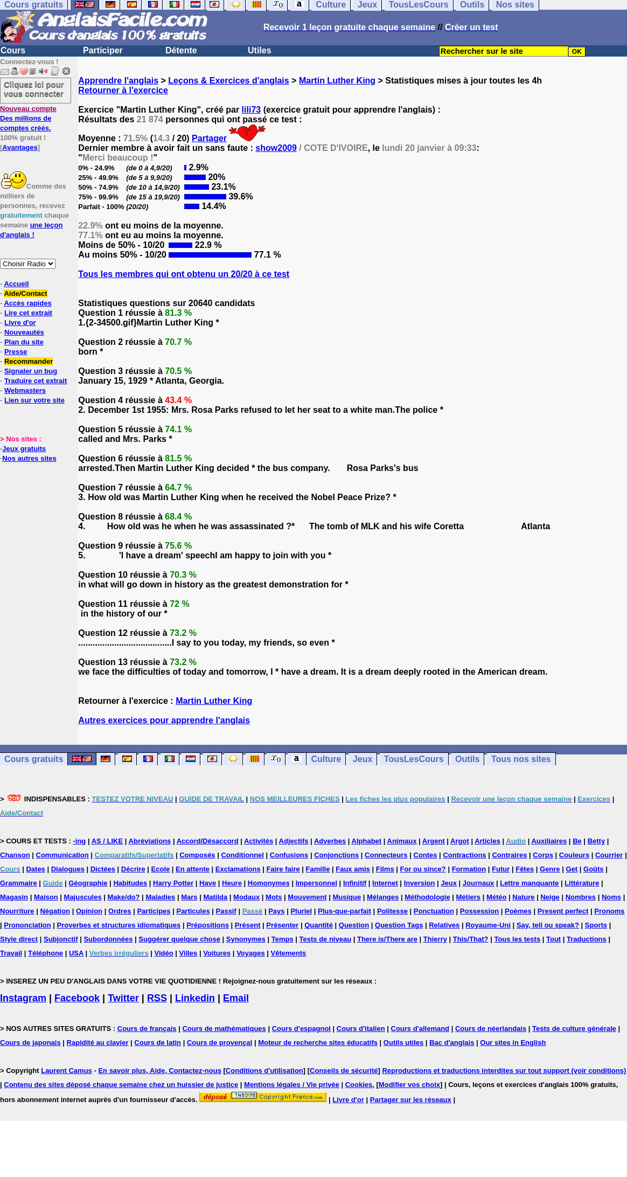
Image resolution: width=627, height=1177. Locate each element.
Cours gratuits (33, 759)
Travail (11, 953)
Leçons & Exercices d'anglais (228, 80)
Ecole (160, 869)
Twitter (123, 998)
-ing (79, 841)
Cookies (359, 1085)
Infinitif (354, 883)
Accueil (16, 284)
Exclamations (238, 869)
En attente (193, 869)
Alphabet (367, 841)
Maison (46, 897)
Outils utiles (403, 1042)
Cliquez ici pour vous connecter (34, 89)
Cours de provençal (219, 1042)
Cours (13, 50)
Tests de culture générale (574, 1028)
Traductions (587, 939)
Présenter (282, 925)
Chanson (15, 855)
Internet (385, 883)
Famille (318, 869)
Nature (523, 897)
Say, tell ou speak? (548, 925)
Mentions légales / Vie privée (291, 1085)
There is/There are (387, 939)
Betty (596, 841)
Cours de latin (157, 1042)
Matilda (215, 897)
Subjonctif (61, 939)
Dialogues (68, 869)
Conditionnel (242, 855)
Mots (274, 897)
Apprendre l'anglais (118, 80)
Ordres (119, 911)
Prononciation (27, 925)
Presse (15, 352)
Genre (550, 869)
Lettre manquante (529, 883)
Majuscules (83, 897)
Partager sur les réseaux (410, 1100)
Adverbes (330, 841)
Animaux (402, 841)
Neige (549, 897)
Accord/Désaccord (208, 841)
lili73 (251, 109)
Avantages (19, 147)
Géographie (87, 883)
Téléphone (45, 953)
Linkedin (195, 998)
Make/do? (124, 897)
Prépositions (207, 925)
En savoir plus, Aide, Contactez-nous (159, 1071)
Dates (35, 869)
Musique (346, 897)
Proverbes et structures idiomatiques (119, 925)
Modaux (246, 897)
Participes (153, 911)
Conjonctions (336, 855)
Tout (553, 939)
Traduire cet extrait (35, 381)
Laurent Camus (66, 1071)
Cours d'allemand (420, 1028)
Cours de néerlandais (490, 1028)
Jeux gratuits (24, 449)
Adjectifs (294, 841)
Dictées (102, 869)
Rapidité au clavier (98, 1042)
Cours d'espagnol (301, 1028)
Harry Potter (173, 883)
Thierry (435, 939)
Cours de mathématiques (224, 1028)
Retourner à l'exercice (123, 90)
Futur (501, 869)
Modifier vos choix (409, 1085)
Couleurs (574, 855)
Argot (459, 841)
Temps (282, 939)
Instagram (23, 998)
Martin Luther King (337, 80)
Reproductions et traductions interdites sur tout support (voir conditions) (504, 1071)
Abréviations (150, 841)
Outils (467, 759)
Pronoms (609, 911)
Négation (55, 911)
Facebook (77, 998)
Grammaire (18, 883)
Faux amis (353, 869)
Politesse (392, 911)
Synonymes (246, 939)
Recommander (28, 361)
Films (385, 869)
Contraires (509, 855)
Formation (469, 869)
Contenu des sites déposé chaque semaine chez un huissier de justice (121, 1085)
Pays (276, 911)
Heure (232, 883)
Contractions (464, 855)
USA (76, 953)
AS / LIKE (107, 841)
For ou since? (423, 869)
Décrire (133, 869)
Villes (188, 953)
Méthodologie (427, 897)
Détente (181, 50)
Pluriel (301, 911)
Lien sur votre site (34, 400)
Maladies (160, 897)
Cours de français (147, 1028)
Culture (326, 759)
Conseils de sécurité (344, 1071)
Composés (197, 855)
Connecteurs (386, 855)
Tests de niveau (325, 939)
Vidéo (164, 953)
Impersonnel (316, 883)
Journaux (478, 883)
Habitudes (130, 883)
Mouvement (307, 897)
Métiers (468, 897)
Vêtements (288, 953)
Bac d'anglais (451, 1042)
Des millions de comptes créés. (28, 118)
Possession (479, 911)
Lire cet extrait (28, 313)
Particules (193, 911)
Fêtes (524, 869)
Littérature (582, 883)
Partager (209, 138)
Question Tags (399, 925)
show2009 (275, 148)
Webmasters (25, 390)
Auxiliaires (549, 841)
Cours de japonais (30, 1042)
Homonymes (269, 883)
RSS (157, 998)
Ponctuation (434, 911)
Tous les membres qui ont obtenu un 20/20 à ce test (183, 274)
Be (577, 841)
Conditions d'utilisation (264, 1071)
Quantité (318, 925)
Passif (226, 911)
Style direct (19, 939)
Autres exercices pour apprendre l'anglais (164, 720)
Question (354, 925)
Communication (62, 855)
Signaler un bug (30, 371)
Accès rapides (27, 303)
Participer (103, 50)
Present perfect (563, 911)
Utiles (259, 50)
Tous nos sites (521, 759)
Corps (543, 855)
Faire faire (283, 869)
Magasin (14, 897)
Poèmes (518, 911)
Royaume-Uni (488, 925)
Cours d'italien (361, 1028)
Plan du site (24, 342)
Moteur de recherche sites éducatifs (318, 1042)
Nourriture (17, 911)
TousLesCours (414, 759)
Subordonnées (108, 939)
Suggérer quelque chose (179, 939)
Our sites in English (513, 1042)
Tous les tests (517, 939)
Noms (611, 897)
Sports (596, 925)
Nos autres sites (29, 458)
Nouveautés (24, 332)
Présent (248, 925)
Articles (487, 841)
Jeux (362, 759)
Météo (496, 897)
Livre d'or (20, 323)
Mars (189, 897)
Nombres (581, 897)
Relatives (444, 925)
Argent (433, 841)
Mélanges (383, 897)
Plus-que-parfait (344, 911)
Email (236, 998)
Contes (425, 855)
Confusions (289, 855)
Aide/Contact (25, 293)
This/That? (471, 939)
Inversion (419, 883)
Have (207, 883)
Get (571, 869)
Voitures (217, 953)
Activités (258, 841)
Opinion (89, 911)
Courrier (609, 855)
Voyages (250, 953)
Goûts (593, 869)
